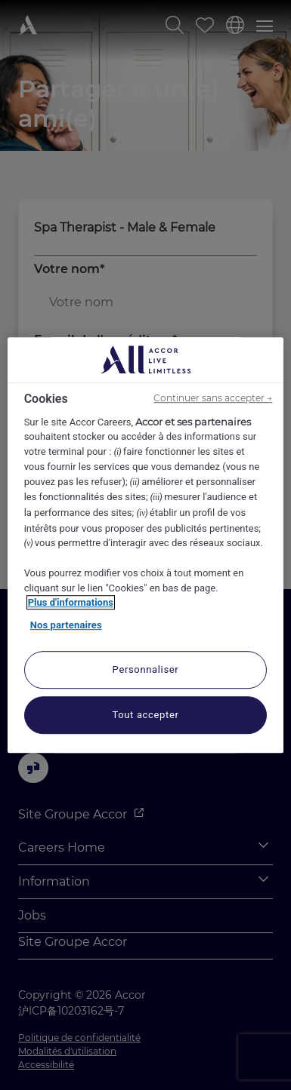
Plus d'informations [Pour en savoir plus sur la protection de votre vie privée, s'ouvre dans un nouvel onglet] (70, 602)
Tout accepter (145, 714)
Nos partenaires (66, 625)
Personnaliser (146, 669)
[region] (146, 545)
